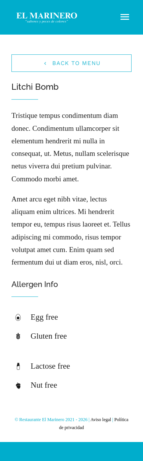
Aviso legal (100, 419)
